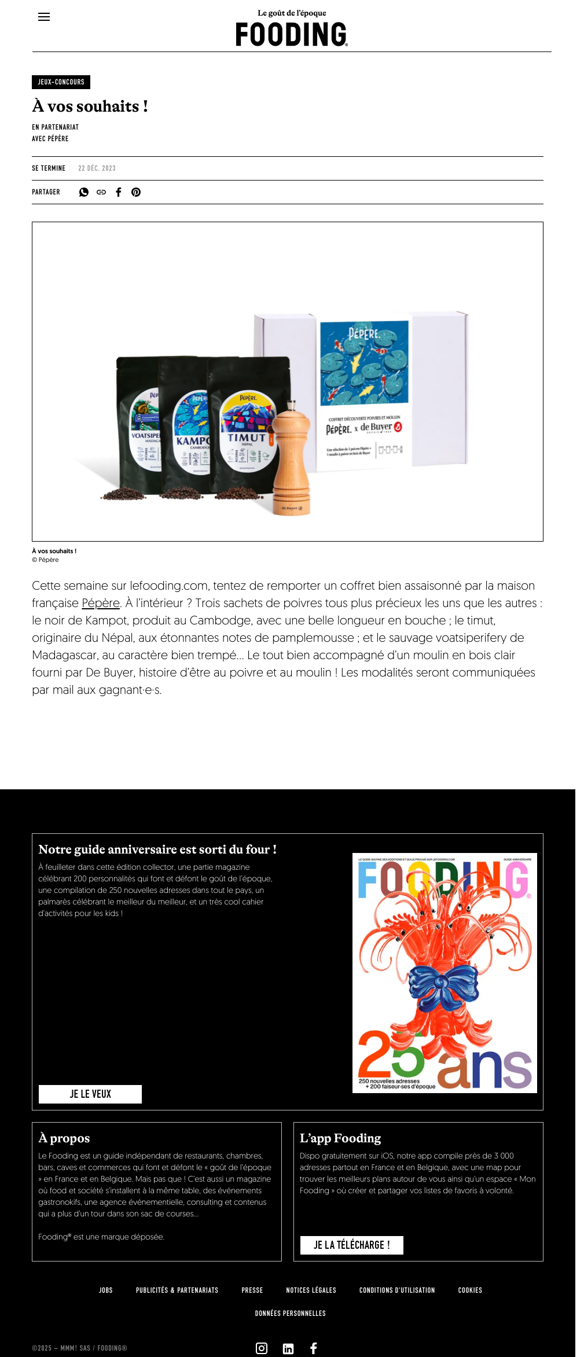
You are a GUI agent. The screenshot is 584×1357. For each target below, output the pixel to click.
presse (252, 1290)
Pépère (101, 604)
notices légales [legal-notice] (311, 1290)
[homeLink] (292, 33)
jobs (106, 1290)
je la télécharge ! (352, 1245)
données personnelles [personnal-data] (290, 1313)
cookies (470, 1290)
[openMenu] (44, 17)
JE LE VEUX (90, 1094)
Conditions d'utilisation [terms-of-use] (397, 1290)
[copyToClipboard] (101, 192)
